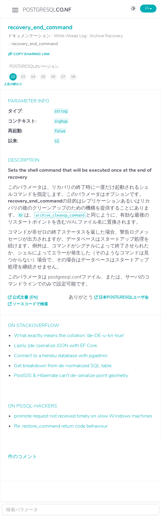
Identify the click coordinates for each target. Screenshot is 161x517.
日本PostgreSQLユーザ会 (124, 297)
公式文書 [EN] (25, 297)
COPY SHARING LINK (29, 54)
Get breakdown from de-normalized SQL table (62, 365)
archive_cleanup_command (60, 215)
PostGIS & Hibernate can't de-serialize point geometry (71, 375)
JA (148, 8)
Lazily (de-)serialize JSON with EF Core (55, 345)
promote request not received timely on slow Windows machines (83, 416)
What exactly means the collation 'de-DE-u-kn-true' (69, 335)
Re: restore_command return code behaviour (61, 426)
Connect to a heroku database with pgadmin (61, 355)
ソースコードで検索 (30, 304)
